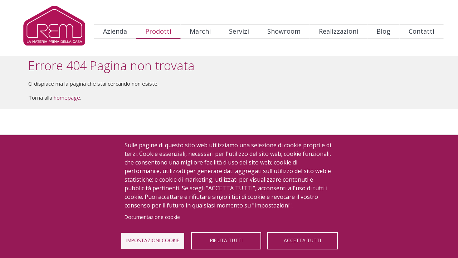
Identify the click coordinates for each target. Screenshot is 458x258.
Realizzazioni (338, 31)
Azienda (115, 31)
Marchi (200, 31)
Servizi (239, 31)
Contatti (421, 31)
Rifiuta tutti (226, 240)
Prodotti (158, 31)
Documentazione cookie (152, 217)
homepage (67, 97)
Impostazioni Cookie (152, 240)
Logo (54, 27)
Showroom (284, 31)
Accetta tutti (302, 240)
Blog (383, 31)
